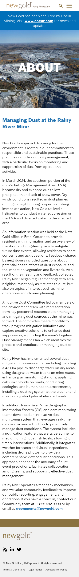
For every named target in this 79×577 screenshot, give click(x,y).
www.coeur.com (39, 20)
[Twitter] (19, 549)
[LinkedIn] (12, 549)
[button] (60, 5)
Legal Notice (35, 569)
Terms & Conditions (14, 569)
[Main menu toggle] (69, 5)
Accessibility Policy (56, 569)
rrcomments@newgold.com (39, 508)
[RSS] (5, 549)
